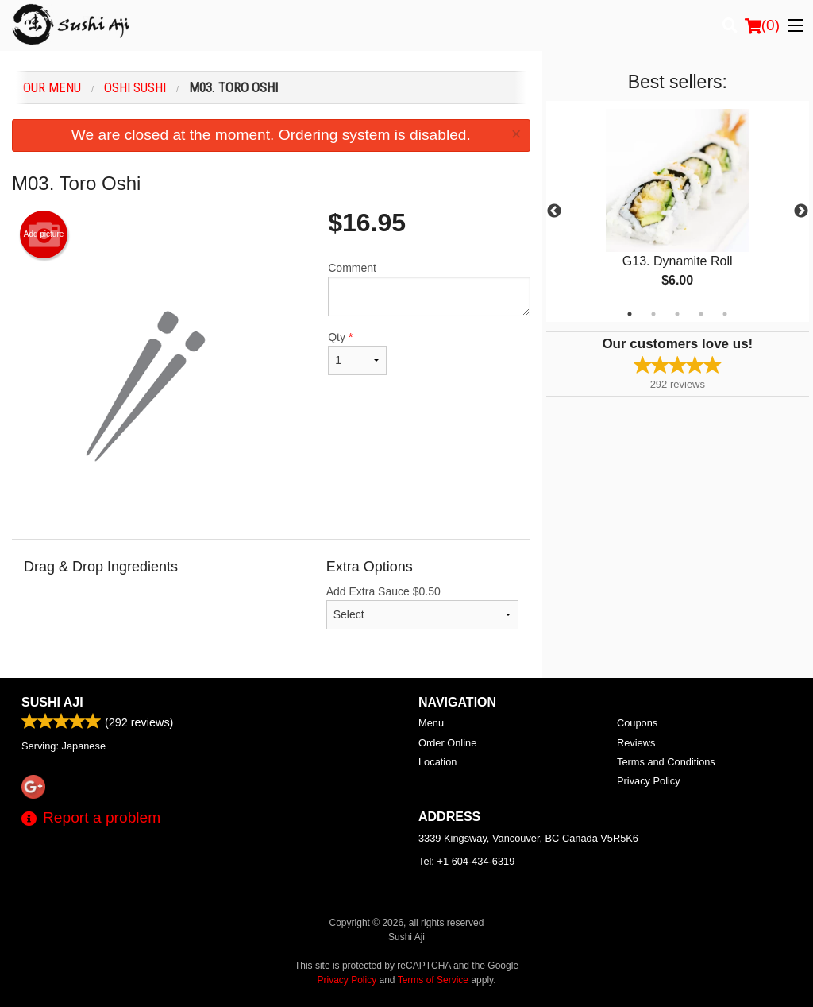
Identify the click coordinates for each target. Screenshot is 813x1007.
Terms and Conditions (666, 762)
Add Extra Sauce (422, 607)
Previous (554, 211)
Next (801, 211)
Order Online (447, 743)
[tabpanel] (677, 211)
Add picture (44, 234)
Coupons (637, 723)
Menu (431, 723)
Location (437, 762)
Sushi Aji (52, 702)
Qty (357, 353)
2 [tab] (653, 314)
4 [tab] (701, 314)
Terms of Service (433, 980)
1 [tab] (630, 314)
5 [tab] (725, 314)
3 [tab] (677, 314)
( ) (762, 25)
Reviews (636, 743)
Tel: (466, 861)
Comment (429, 288)
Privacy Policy (648, 781)
